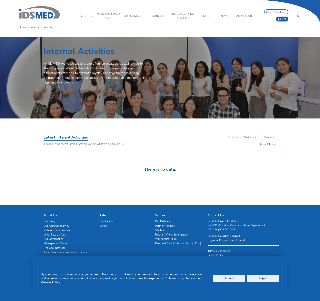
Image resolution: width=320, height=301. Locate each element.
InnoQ (205, 16)
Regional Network (54, 248)
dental (269, 137)
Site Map (160, 230)
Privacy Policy (215, 255)
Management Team (55, 243)
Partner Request (164, 226)
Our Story (49, 221)
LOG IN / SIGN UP (276, 12)
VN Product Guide (166, 239)
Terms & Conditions (219, 251)
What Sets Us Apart (55, 235)
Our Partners (162, 221)
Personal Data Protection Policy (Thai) (178, 243)
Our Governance (53, 239)
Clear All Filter (268, 144)
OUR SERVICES (132, 16)
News (224, 16)
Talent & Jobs (244, 16)
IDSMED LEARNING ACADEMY (182, 16)
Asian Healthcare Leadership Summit (66, 252)
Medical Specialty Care (109, 16)
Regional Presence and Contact (226, 240)
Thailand (249, 137)
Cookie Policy (50, 282)
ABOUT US (86, 16)
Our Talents (106, 221)
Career (103, 226)
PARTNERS (157, 16)
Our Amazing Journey (56, 226)
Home (22, 27)
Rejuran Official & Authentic (171, 235)
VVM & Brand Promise (57, 230)
